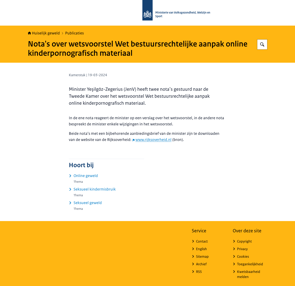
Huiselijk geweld (44, 33)
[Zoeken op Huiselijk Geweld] (262, 44)
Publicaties (74, 33)
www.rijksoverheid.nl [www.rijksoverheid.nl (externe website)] (151, 139)
